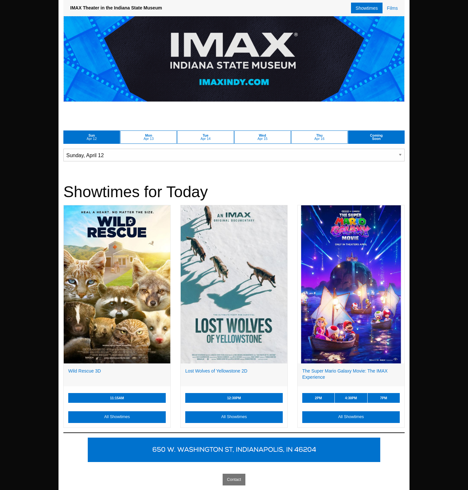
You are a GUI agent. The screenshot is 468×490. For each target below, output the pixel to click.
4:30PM (351, 398)
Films (392, 8)
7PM (383, 398)
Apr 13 (148, 137)
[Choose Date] (234, 155)
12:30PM (234, 398)
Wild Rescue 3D (84, 371)
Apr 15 (262, 137)
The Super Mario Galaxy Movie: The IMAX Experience (345, 374)
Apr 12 (91, 137)
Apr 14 (205, 137)
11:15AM (117, 398)
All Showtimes (117, 417)
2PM (318, 398)
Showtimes (367, 8)
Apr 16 (319, 137)
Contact (234, 479)
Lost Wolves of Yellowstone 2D (216, 371)
